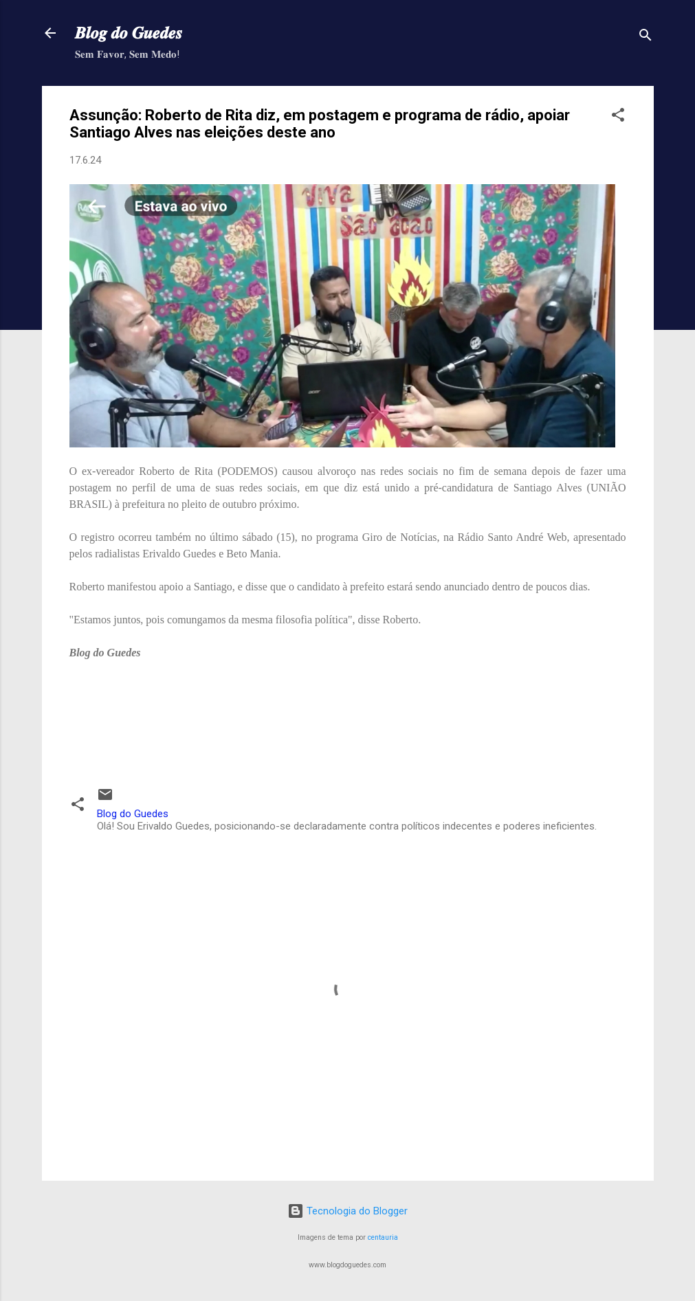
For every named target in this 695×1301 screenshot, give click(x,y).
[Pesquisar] (645, 37)
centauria (383, 1237)
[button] (618, 117)
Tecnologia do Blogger (347, 1211)
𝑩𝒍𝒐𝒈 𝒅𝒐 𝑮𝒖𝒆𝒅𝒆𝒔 (128, 33)
